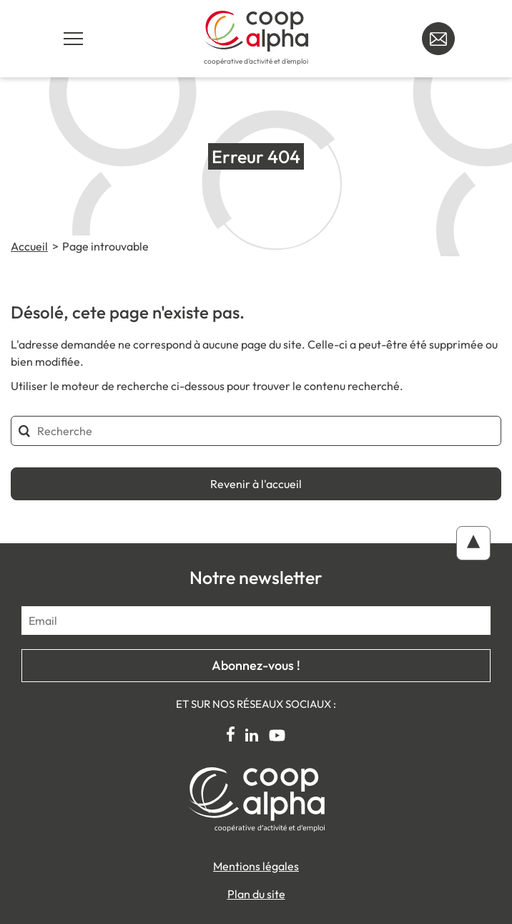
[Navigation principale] (73, 38)
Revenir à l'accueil (256, 484)
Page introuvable (105, 246)
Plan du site (256, 894)
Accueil (29, 246)
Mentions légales (256, 866)
